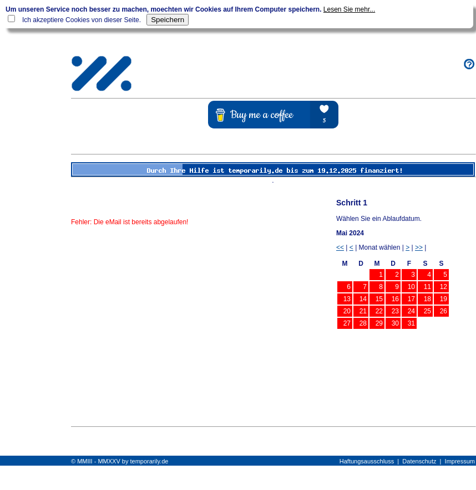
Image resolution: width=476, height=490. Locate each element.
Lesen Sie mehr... (349, 9)
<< (340, 247)
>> (419, 247)
